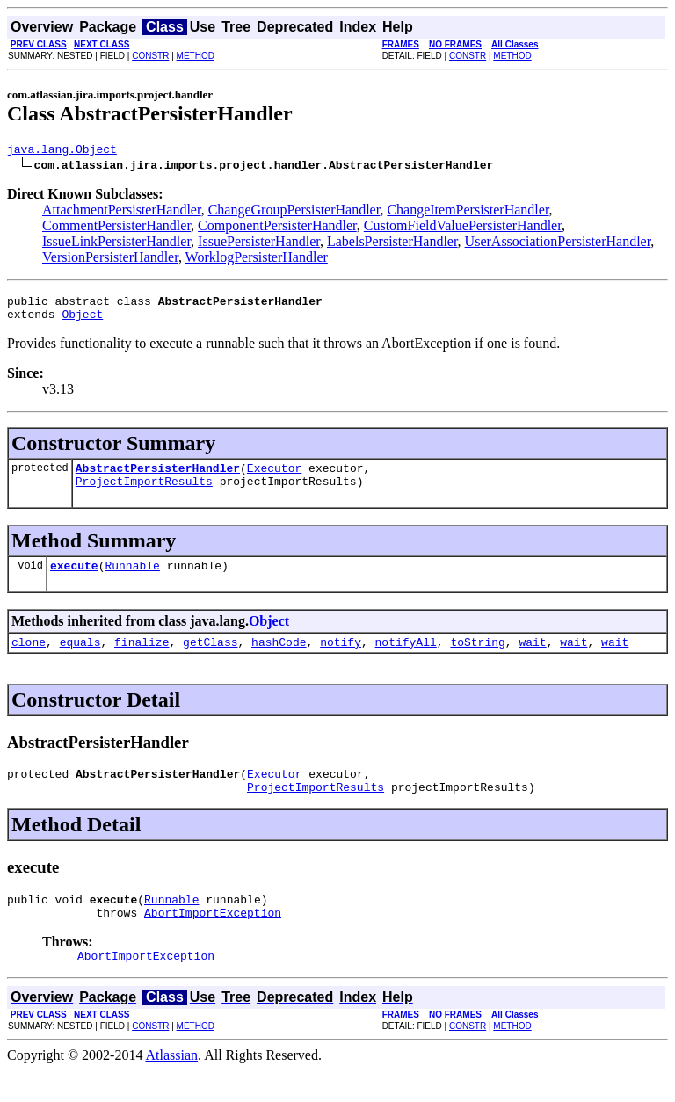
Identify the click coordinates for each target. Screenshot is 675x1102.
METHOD (195, 56)
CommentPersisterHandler (116, 228)
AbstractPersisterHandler (158, 478)
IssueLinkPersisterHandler (116, 243)
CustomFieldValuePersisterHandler (463, 228)
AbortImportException (212, 941)
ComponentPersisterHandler (277, 228)
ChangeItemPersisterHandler (467, 212)
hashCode (278, 660)
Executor (274, 478)
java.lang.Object (62, 151)
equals (80, 660)
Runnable (132, 581)
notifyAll (406, 660)
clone (28, 660)
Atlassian (172, 1086)
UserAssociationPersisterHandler (558, 243)
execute (74, 581)
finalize (141, 660)
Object (82, 322)
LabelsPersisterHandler (392, 243)
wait (532, 660)
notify (340, 660)
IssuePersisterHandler (259, 243)
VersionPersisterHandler (110, 259)
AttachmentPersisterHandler (121, 212)
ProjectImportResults (144, 494)
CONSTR (150, 56)
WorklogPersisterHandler (256, 259)
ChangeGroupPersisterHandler (294, 212)
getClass (210, 660)
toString (477, 660)
